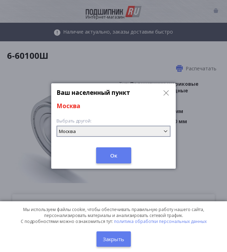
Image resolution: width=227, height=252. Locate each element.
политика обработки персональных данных (160, 221)
